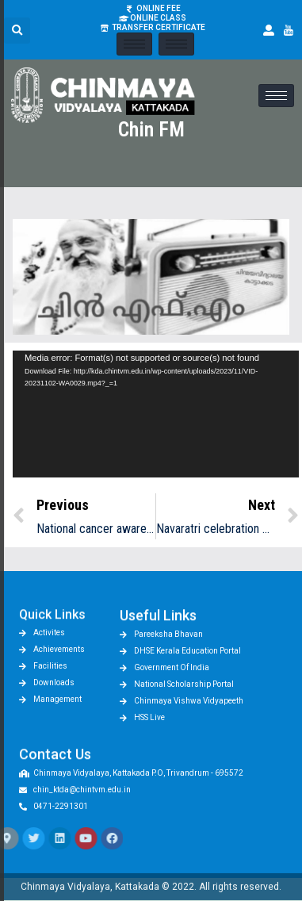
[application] (156, 414)
